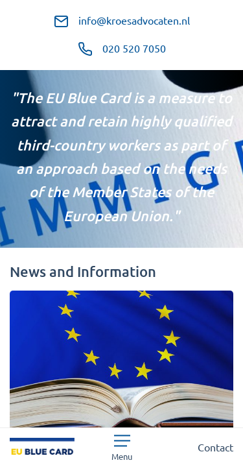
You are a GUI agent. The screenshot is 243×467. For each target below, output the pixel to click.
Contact (215, 447)
